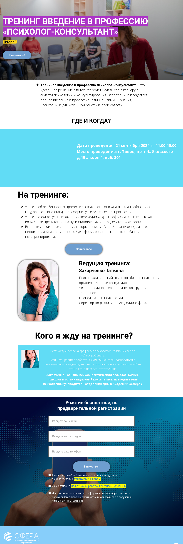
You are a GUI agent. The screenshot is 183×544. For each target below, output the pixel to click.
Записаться (84, 249)
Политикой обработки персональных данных (98, 486)
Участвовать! (17, 55)
